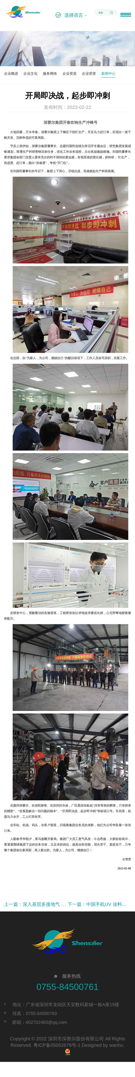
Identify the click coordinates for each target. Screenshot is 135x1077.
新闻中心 (13, 87)
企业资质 (85, 73)
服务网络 (61, 73)
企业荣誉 (109, 73)
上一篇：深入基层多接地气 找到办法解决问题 (51, 919)
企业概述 (13, 73)
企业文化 (37, 73)
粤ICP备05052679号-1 (56, 1060)
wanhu (116, 1060)
